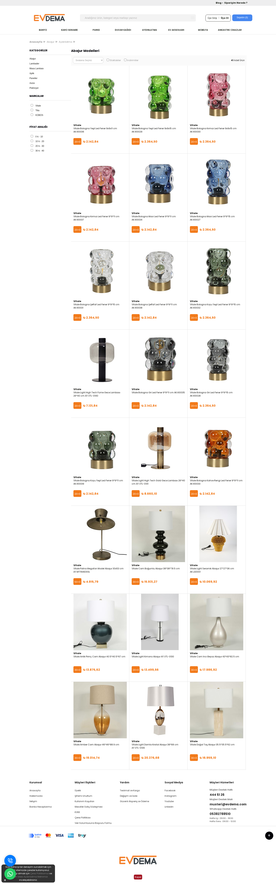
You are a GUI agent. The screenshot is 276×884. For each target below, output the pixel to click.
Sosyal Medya (174, 782)
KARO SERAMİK (69, 29)
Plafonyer (34, 88)
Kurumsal (35, 782)
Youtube (169, 801)
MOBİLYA (203, 29)
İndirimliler (132, 60)
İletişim (33, 801)
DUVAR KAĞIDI (123, 29)
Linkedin (169, 806)
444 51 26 (217, 795)
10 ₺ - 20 (39, 141)
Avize (32, 83)
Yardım (124, 782)
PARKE (96, 29)
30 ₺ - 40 (39, 150)
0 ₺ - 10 (39, 136)
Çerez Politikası (83, 817)
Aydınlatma (65, 42)
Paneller (33, 78)
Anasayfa (35, 790)
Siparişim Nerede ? (235, 2)
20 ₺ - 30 (39, 146)
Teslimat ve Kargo (130, 790)
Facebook (170, 790)
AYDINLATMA (149, 29)
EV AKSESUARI (176, 29)
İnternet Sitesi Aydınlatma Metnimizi (28, 876)
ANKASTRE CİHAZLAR (230, 29)
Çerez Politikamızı (39, 873)
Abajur (50, 42)
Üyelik (78, 790)
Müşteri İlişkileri (85, 782)
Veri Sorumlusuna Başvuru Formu (93, 823)
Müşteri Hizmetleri (222, 782)
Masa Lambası (36, 68)
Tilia (37, 110)
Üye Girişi (212, 18)
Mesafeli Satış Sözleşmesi (89, 806)
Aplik (31, 73)
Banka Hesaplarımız (40, 806)
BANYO (43, 29)
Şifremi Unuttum (83, 795)
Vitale (38, 105)
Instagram (171, 795)
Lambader (34, 63)
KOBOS (39, 115)
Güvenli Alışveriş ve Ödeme (134, 801)
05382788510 (220, 814)
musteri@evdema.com (228, 804)
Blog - (220, 2)
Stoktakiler (115, 60)
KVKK (77, 812)
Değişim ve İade (128, 795)
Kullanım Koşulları (84, 801)
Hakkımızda (36, 795)
